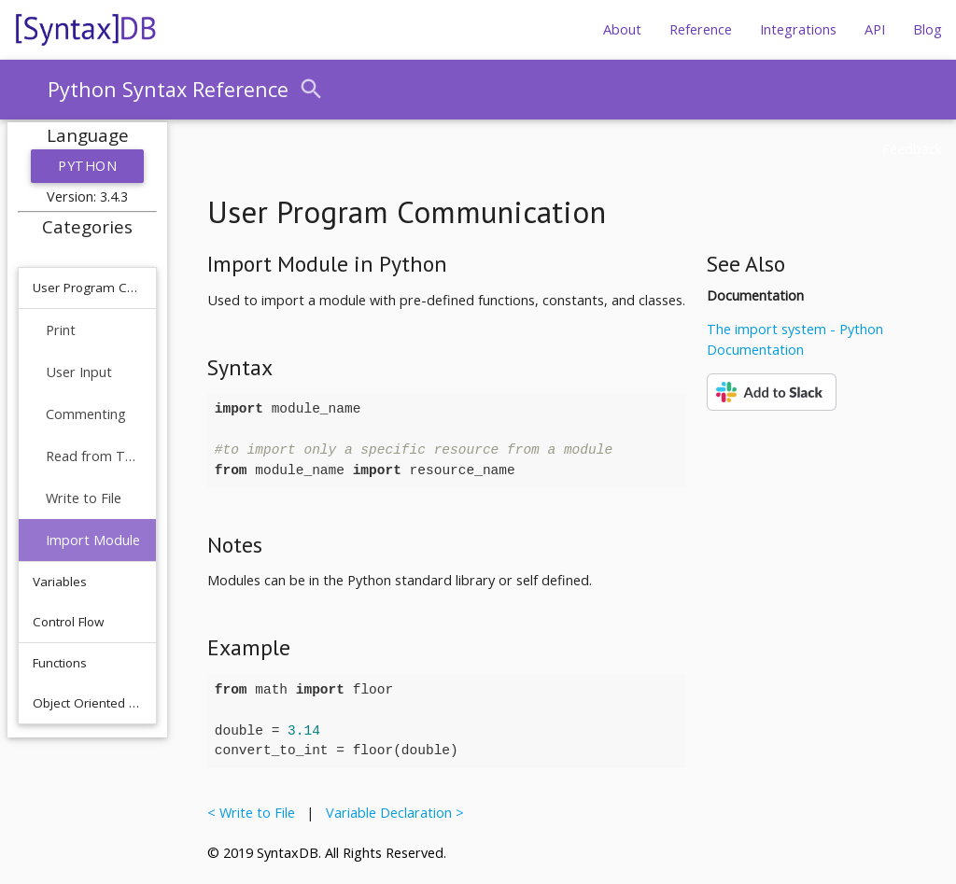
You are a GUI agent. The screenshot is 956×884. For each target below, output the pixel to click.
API (875, 29)
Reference (700, 29)
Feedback (912, 149)
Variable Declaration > (391, 812)
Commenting (86, 414)
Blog (927, 29)
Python (87, 166)
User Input (79, 372)
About (622, 29)
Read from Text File (94, 456)
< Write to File (254, 812)
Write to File (83, 498)
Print (61, 330)
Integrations (798, 29)
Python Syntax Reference (168, 89)
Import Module (93, 540)
